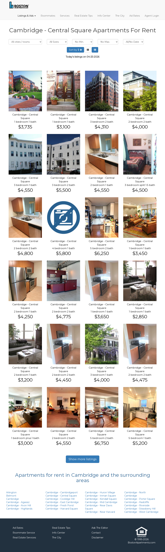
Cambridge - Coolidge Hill (60, 498)
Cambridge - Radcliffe (136, 502)
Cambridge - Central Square (61, 495)
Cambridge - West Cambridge (141, 511)
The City (120, 15)
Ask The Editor (100, 527)
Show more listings (83, 459)
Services (64, 15)
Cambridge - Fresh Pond (59, 505)
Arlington (11, 492)
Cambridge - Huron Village (100, 492)
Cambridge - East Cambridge (62, 502)
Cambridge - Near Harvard (100, 511)
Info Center (103, 15)
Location (25, 42)
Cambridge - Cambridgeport (62, 492)
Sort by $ (75, 49)
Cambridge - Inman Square (100, 495)
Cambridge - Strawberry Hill (139, 508)
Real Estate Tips (83, 15)
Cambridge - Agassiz (18, 502)
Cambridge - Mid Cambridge (101, 502)
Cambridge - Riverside (137, 505)
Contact (96, 532)
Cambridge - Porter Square (139, 498)
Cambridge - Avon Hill (18, 505)
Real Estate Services (24, 537)
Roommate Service (24, 532)
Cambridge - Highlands (19, 508)
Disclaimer (97, 537)
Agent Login (152, 15)
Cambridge (12, 498)
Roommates (48, 15)
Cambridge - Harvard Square (62, 508)
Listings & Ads (27, 15)
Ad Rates (134, 15)
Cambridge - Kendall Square (101, 498)
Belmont (11, 495)
